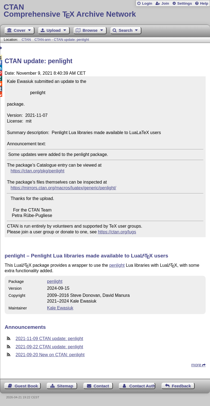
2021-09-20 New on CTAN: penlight (50, 354)
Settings (184, 3)
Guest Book (26, 386)
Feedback (181, 386)
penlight (117, 265)
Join (165, 3)
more (196, 364)
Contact (101, 386)
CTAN (26, 39)
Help (204, 3)
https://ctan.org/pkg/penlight (38, 171)
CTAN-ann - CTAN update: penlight (61, 39)
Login (147, 3)
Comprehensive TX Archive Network (105, 11)
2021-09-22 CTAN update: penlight (49, 346)
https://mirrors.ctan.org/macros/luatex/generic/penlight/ (63, 187)
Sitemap (65, 386)
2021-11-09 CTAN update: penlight (49, 338)
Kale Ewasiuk (60, 308)
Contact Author (142, 386)
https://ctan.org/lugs (117, 232)
